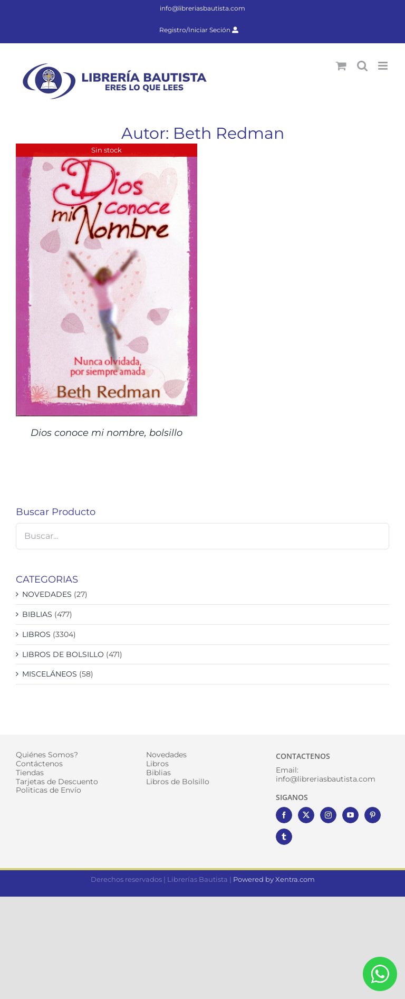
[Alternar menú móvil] (383, 65)
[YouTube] (350, 815)
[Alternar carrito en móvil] (341, 65)
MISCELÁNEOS (49, 674)
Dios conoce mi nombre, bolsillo (106, 433)
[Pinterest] (372, 815)
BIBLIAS (37, 614)
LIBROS (36, 634)
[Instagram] (328, 815)
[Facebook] (284, 815)
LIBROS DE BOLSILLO (63, 654)
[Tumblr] (284, 837)
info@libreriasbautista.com (202, 8)
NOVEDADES (47, 594)
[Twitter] (306, 815)
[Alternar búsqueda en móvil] (362, 65)
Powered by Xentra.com (274, 879)
